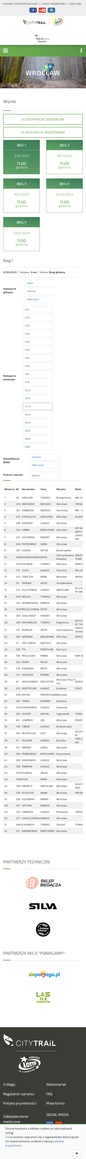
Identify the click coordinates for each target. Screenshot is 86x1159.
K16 (27, 309)
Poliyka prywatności (19, 1103)
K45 (27, 341)
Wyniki (36, 475)
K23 (27, 317)
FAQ (49, 1094)
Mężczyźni (33, 299)
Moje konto (55, 1103)
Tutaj (8, 1137)
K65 (27, 373)
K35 (27, 325)
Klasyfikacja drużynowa (43, 132)
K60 (27, 365)
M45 (27, 414)
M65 (27, 446)
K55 (27, 357)
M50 (27, 422)
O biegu (9, 1084)
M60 (27, 438)
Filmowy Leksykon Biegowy (20, 3)
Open (30, 282)
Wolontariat (56, 1084)
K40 (27, 333)
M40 (28, 406)
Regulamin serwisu (18, 1094)
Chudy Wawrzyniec (54, 3)
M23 (27, 390)
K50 (27, 349)
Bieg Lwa (75, 3)
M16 (27, 382)
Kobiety (31, 290)
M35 (27, 398)
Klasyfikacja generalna (43, 119)
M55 (27, 430)
